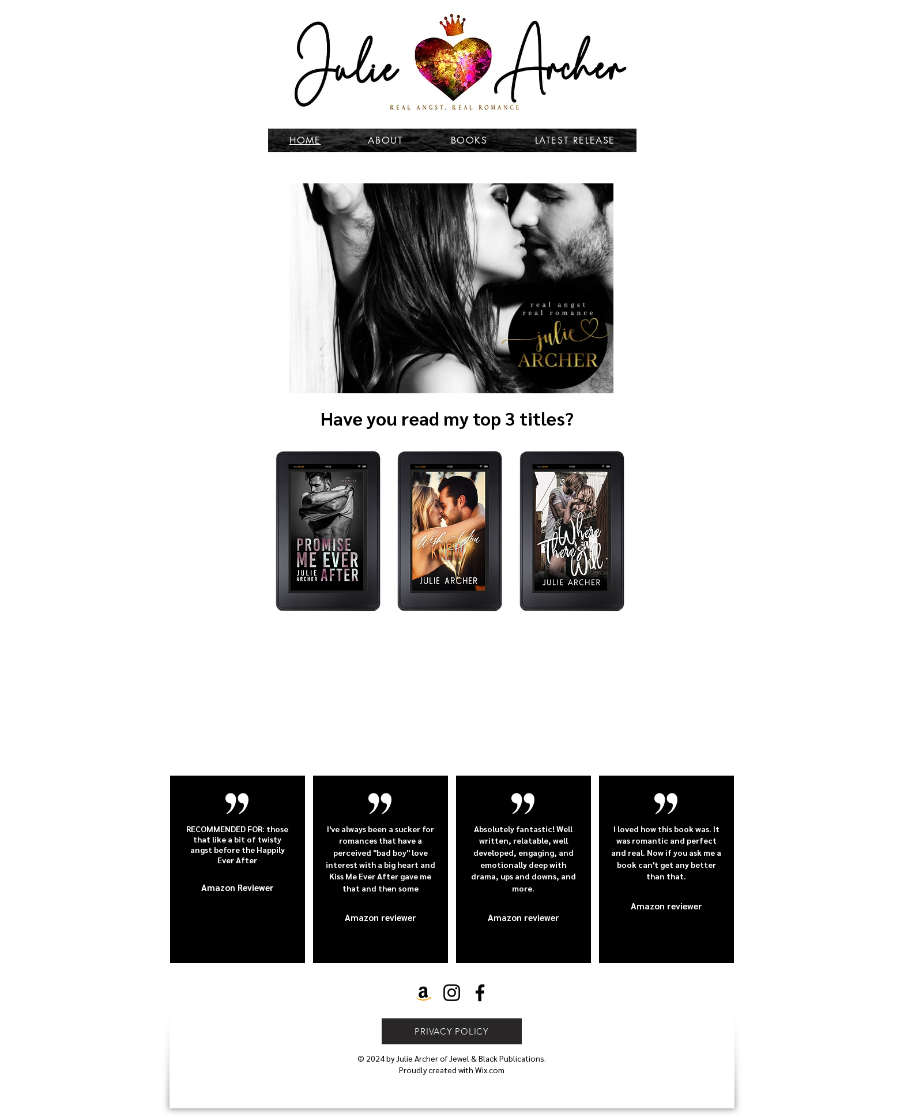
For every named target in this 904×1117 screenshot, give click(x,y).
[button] (451, 288)
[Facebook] (480, 992)
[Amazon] (423, 992)
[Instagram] (451, 992)
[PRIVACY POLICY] (452, 1031)
